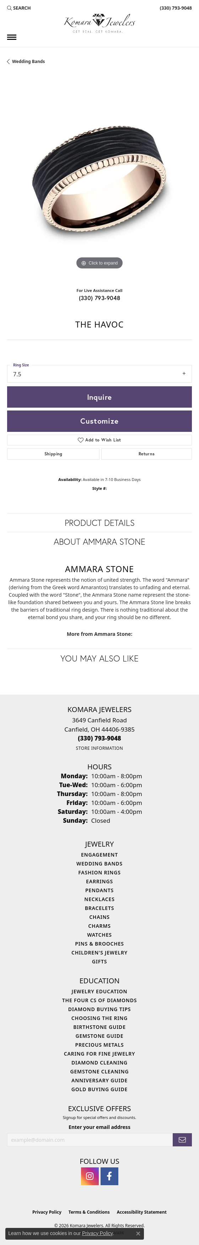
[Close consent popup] (138, 1233)
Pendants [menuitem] (99, 890)
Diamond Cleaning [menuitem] (99, 1062)
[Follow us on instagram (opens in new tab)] (90, 1176)
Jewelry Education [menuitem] (100, 991)
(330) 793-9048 (99, 298)
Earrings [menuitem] (99, 881)
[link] (175, 8)
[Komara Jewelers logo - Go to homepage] (99, 23)
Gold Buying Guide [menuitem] (99, 1089)
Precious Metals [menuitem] (99, 1044)
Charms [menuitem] (99, 925)
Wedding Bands (28, 61)
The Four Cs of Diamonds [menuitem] (99, 1000)
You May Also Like (99, 658)
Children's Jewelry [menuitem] (99, 952)
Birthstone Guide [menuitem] (99, 1027)
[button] (19, 8)
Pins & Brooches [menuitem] (99, 943)
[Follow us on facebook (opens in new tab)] (109, 1176)
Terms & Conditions (89, 1212)
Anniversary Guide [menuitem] (99, 1080)
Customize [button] (99, 421)
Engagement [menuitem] (99, 854)
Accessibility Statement (142, 1212)
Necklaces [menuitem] (99, 899)
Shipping (53, 453)
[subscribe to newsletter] (182, 1139)
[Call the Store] (99, 738)
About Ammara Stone (99, 541)
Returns (147, 453)
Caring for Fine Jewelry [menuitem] (99, 1053)
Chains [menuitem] (99, 917)
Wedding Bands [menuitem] (99, 863)
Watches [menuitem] (99, 934)
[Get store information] (99, 748)
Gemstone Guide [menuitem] (99, 1035)
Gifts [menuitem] (99, 961)
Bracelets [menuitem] (99, 908)
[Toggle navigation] (11, 37)
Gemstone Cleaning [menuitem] (99, 1071)
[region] (99, 178)
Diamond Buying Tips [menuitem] (99, 1009)
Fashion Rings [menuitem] (99, 872)
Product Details (100, 522)
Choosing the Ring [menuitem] (99, 1018)
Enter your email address (99, 1127)
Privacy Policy (46, 1212)
